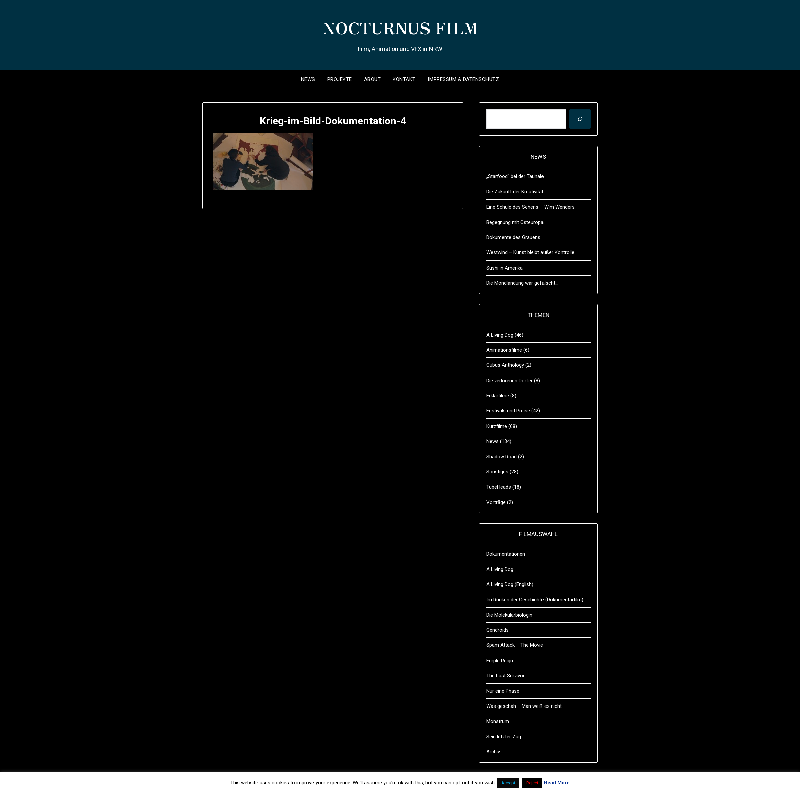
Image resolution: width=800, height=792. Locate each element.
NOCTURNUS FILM (400, 27)
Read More (557, 783)
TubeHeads (498, 487)
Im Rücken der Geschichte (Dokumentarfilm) (534, 600)
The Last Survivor (505, 676)
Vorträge (496, 502)
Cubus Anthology (505, 365)
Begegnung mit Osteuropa (515, 222)
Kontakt (404, 79)
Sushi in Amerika (504, 268)
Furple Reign (499, 661)
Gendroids (497, 630)
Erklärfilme (497, 396)
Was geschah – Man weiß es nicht (524, 706)
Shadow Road (501, 457)
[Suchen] (580, 119)
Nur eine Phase (502, 691)
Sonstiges (497, 472)
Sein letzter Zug (503, 737)
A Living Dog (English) (509, 584)
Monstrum (497, 721)
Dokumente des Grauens (513, 237)
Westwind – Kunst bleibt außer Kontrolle (530, 252)
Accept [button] (508, 782)
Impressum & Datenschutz (463, 79)
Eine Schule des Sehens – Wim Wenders (530, 207)
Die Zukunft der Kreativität (515, 192)
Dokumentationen (505, 554)
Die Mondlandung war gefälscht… (522, 283)
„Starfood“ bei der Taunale (515, 176)
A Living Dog (499, 335)
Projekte (339, 79)
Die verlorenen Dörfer (509, 381)
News (308, 79)
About (372, 79)
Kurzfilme (496, 426)
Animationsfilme (504, 350)
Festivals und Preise (508, 411)
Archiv (493, 752)
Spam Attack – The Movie (514, 645)
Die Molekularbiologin (509, 615)
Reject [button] (532, 782)
